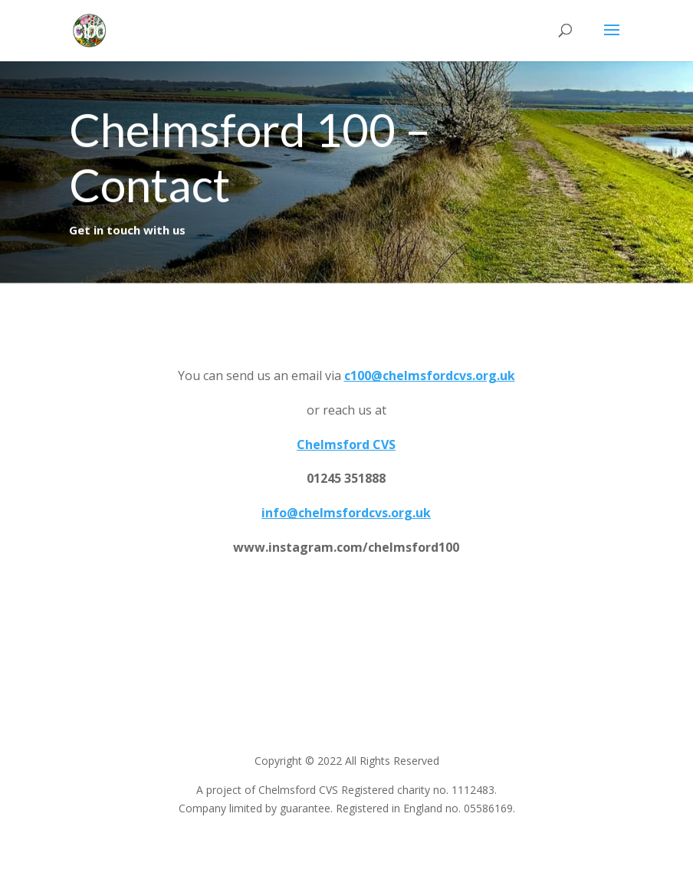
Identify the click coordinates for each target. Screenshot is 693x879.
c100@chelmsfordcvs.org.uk (429, 375)
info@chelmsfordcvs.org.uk (346, 513)
